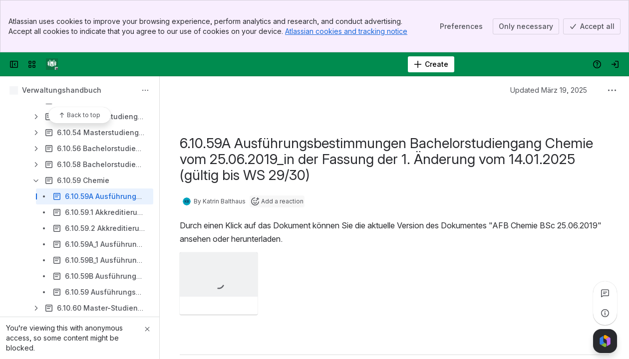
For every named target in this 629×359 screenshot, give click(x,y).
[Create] (431, 64)
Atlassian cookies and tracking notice (346, 31)
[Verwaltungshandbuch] (52, 64)
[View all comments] (605, 293)
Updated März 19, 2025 (548, 90)
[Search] (289, 64)
